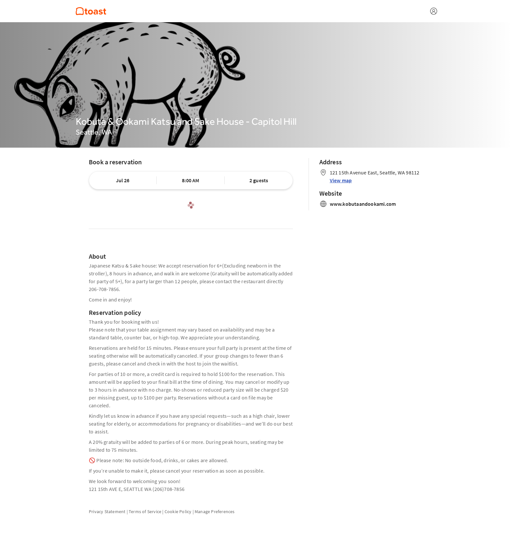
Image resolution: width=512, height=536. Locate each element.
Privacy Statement (107, 511)
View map (341, 180)
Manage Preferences (215, 511)
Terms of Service (145, 511)
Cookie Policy (178, 511)
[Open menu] (433, 11)
